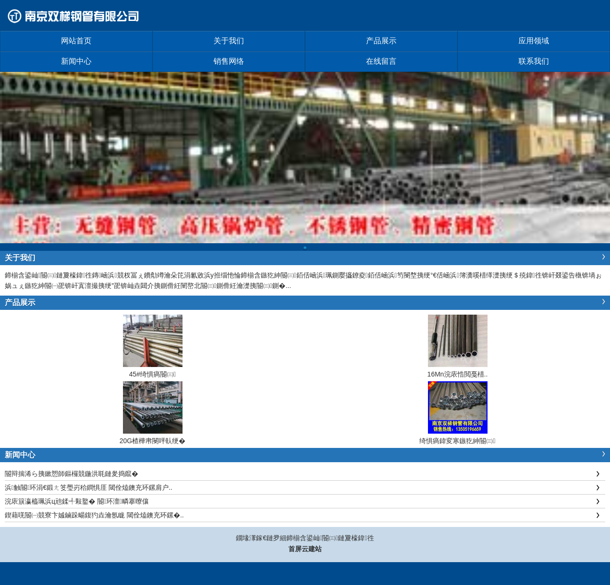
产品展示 (381, 41)
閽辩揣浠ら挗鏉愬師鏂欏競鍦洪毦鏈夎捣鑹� (71, 473)
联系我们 (533, 61)
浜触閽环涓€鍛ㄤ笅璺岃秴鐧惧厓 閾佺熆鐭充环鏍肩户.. (89, 487)
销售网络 (229, 61)
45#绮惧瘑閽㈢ (152, 374)
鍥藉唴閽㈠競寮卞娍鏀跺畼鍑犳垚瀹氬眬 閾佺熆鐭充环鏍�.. (94, 515)
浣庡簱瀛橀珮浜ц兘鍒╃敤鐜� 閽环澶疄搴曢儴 (77, 501)
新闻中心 (76, 61)
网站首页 (76, 41)
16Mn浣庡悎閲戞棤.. (457, 374)
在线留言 (381, 61)
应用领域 (533, 41)
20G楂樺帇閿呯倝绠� (152, 441)
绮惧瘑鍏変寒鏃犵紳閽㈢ (457, 441)
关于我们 (229, 41)
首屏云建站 (305, 549)
